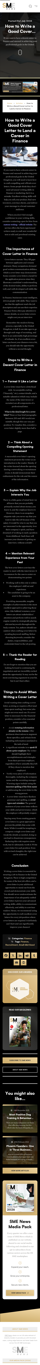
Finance (28, 938)
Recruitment (11, 945)
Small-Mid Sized (27, 945)
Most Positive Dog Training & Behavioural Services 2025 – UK (20, 1116)
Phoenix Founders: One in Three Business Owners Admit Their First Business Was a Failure (20, 1148)
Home (9, 103)
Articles (19, 103)
